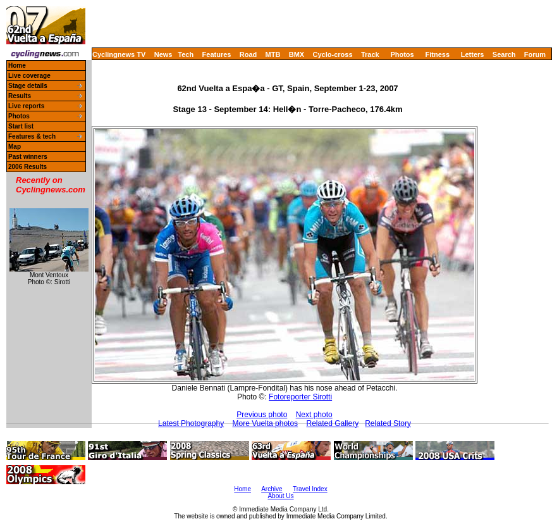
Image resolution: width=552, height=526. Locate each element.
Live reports (26, 106)
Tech (185, 54)
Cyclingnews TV (118, 54)
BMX (296, 54)
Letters (472, 54)
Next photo (314, 414)
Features (216, 54)
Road (248, 54)
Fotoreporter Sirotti (300, 396)
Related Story (388, 423)
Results (19, 95)
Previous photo (261, 414)
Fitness (437, 54)
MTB (273, 54)
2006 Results (27, 166)
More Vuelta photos (265, 423)
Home (17, 65)
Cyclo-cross (333, 54)
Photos (402, 54)
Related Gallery (332, 423)
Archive (271, 488)
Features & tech (32, 136)
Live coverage (29, 75)
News (163, 54)
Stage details (27, 85)
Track (370, 54)
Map (14, 146)
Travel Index (310, 488)
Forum (535, 54)
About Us (280, 495)
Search (504, 54)
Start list (21, 126)
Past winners (27, 156)
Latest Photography (191, 423)
